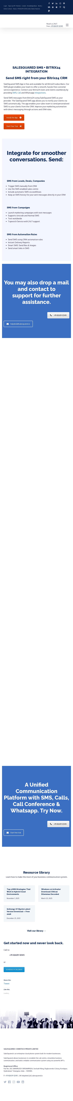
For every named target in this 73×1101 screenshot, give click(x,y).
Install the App (13, 118)
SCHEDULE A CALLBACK (14, 969)
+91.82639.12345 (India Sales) (26, 9)
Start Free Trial (14, 126)
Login (5, 6)
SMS (14, 93)
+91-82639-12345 (57, 26)
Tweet (6, 983)
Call (19, 93)
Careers (24, 6)
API (14, 6)
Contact (9, 9)
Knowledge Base (32, 6)
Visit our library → (36, 931)
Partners (18, 6)
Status (15, 9)
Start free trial (14, 833)
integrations (40, 93)
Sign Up (10, 6)
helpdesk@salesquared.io (18, 324)
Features (37, 9)
